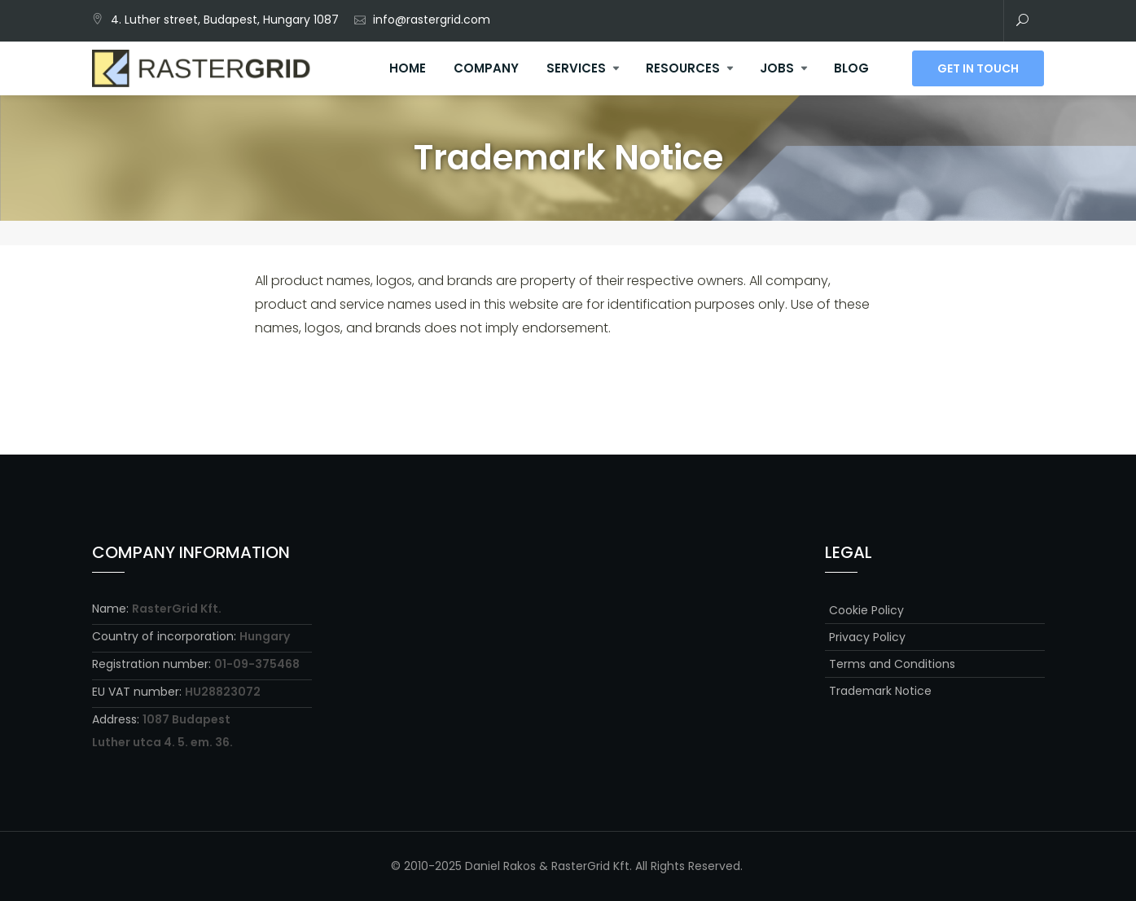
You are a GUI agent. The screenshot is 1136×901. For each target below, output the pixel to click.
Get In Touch (978, 68)
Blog (851, 68)
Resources (683, 68)
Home (407, 68)
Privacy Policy (867, 637)
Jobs (777, 68)
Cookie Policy (866, 610)
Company (486, 68)
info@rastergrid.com (431, 19)
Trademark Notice (880, 691)
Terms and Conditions (892, 664)
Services (576, 68)
